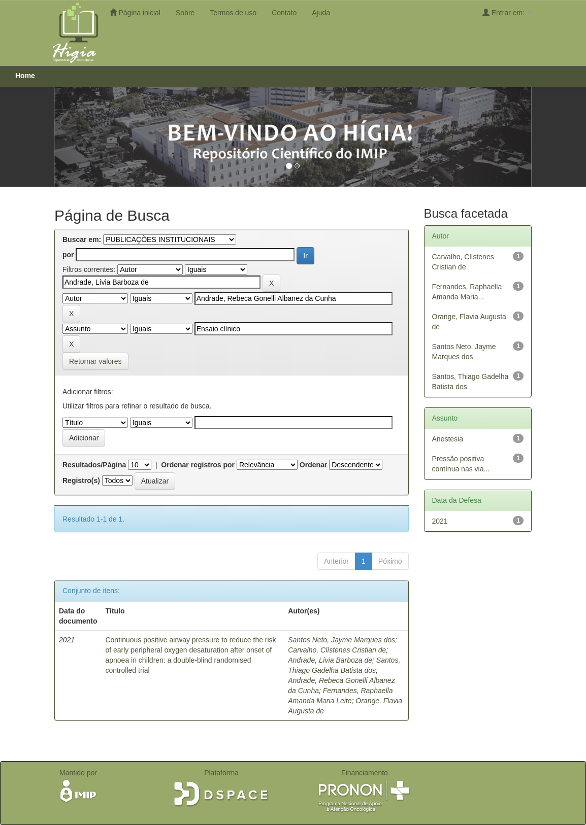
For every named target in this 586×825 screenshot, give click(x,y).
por (68, 255)
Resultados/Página (94, 465)
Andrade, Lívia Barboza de (330, 660)
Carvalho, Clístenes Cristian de (337, 650)
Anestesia (447, 439)
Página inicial (135, 12)
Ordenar (313, 465)
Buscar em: (81, 239)
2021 (440, 521)
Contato (284, 13)
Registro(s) (81, 480)
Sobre (185, 13)
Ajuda (321, 13)
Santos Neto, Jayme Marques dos (341, 640)
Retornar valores (95, 361)
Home (25, 76)
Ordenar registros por (198, 465)
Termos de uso (233, 13)
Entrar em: (507, 12)
